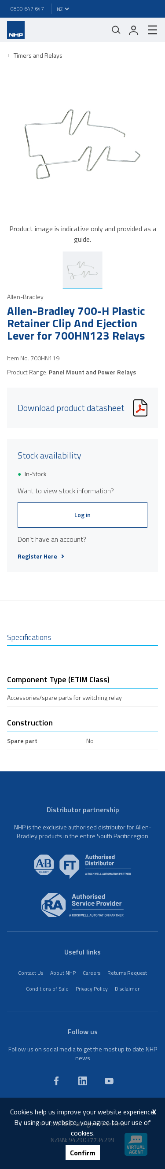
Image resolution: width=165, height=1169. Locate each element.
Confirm (82, 1152)
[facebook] (56, 1081)
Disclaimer (127, 988)
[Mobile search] (116, 30)
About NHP (63, 973)
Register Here (41, 556)
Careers (91, 973)
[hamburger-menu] (149, 30)
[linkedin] (82, 1081)
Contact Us (30, 973)
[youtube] (109, 1081)
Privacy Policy (92, 988)
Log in (82, 514)
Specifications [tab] (29, 637)
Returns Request (127, 973)
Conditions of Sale (47, 988)
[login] (133, 30)
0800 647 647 (27, 8)
